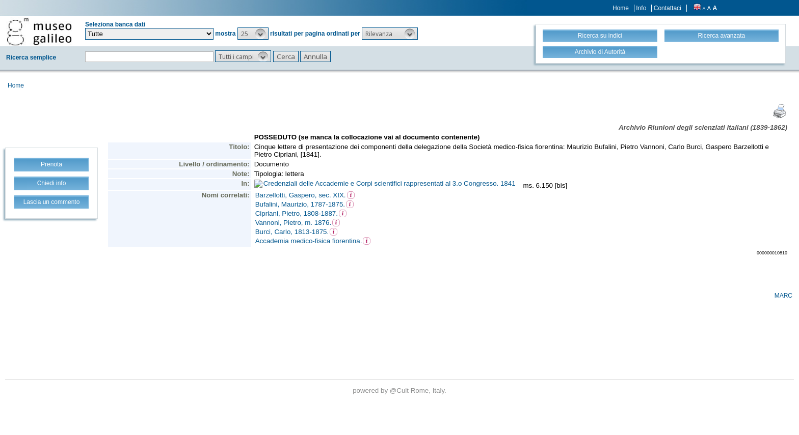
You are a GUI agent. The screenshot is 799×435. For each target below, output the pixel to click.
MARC (783, 295)
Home (620, 8)
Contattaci (667, 8)
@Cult (400, 390)
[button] (253, 33)
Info (641, 8)
